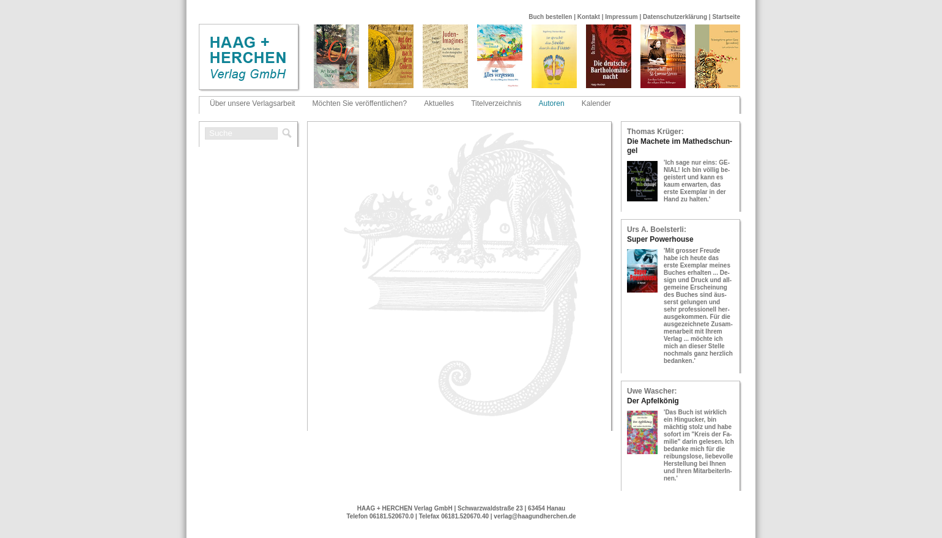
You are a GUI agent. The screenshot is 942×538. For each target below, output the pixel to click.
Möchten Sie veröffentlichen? (360, 103)
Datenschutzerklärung (675, 16)
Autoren (552, 103)
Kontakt (588, 16)
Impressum (621, 16)
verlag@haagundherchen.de (535, 516)
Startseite (726, 16)
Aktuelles (439, 103)
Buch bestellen (550, 16)
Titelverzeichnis (496, 103)
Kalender (596, 103)
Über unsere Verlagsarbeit (252, 103)
